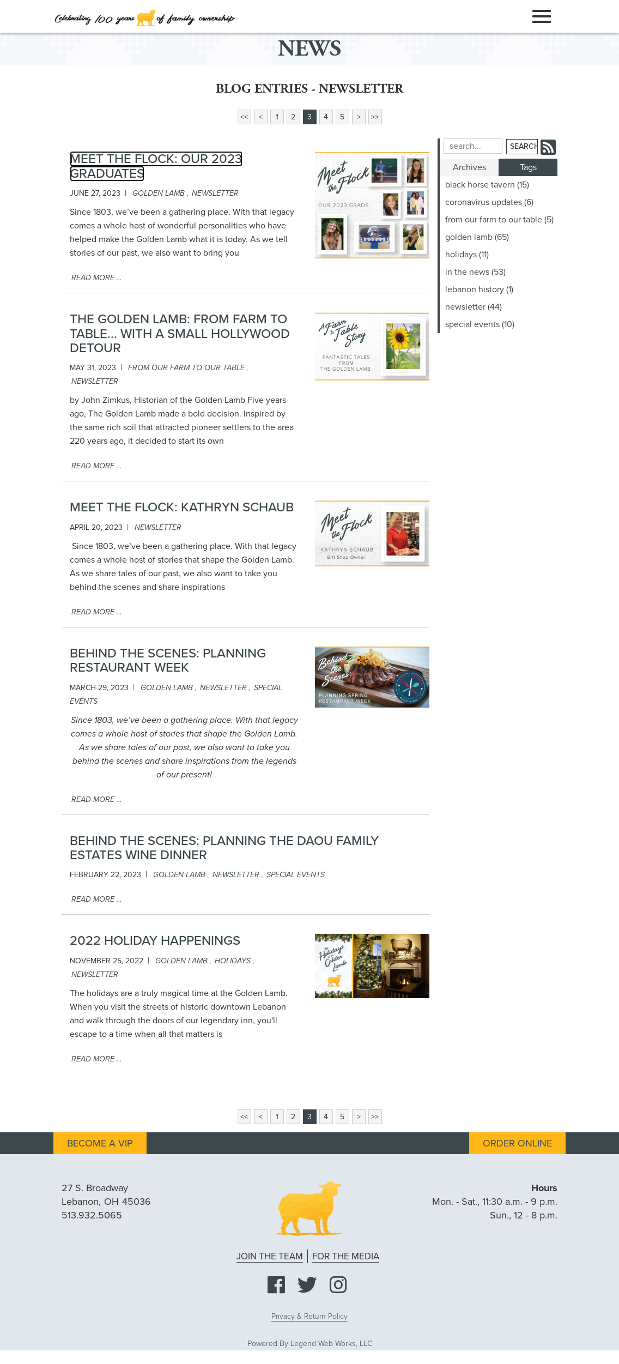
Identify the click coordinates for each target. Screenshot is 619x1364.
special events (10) (479, 324)
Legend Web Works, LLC (331, 1343)
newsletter (215, 193)
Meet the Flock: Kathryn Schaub (182, 507)
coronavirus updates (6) (489, 202)
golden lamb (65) (477, 237)
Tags (528, 167)
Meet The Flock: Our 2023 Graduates (156, 166)
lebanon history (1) (479, 289)
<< (244, 117)
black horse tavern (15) (487, 184)
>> (375, 117)
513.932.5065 (92, 1215)
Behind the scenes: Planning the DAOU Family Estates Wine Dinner (224, 848)
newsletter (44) (473, 306)
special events (295, 874)
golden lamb (158, 193)
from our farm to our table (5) (499, 219)
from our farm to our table (186, 367)
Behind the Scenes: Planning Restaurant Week (168, 660)
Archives (469, 167)
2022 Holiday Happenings (155, 941)
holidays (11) (467, 254)
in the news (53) (475, 272)
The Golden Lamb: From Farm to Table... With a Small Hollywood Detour (180, 333)
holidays (233, 960)
